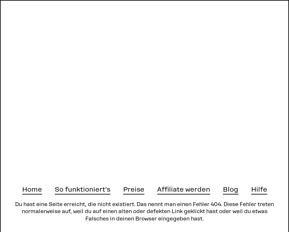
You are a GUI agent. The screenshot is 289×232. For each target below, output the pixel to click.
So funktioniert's (82, 189)
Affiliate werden (183, 189)
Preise (133, 189)
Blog (230, 189)
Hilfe (259, 189)
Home (32, 189)
